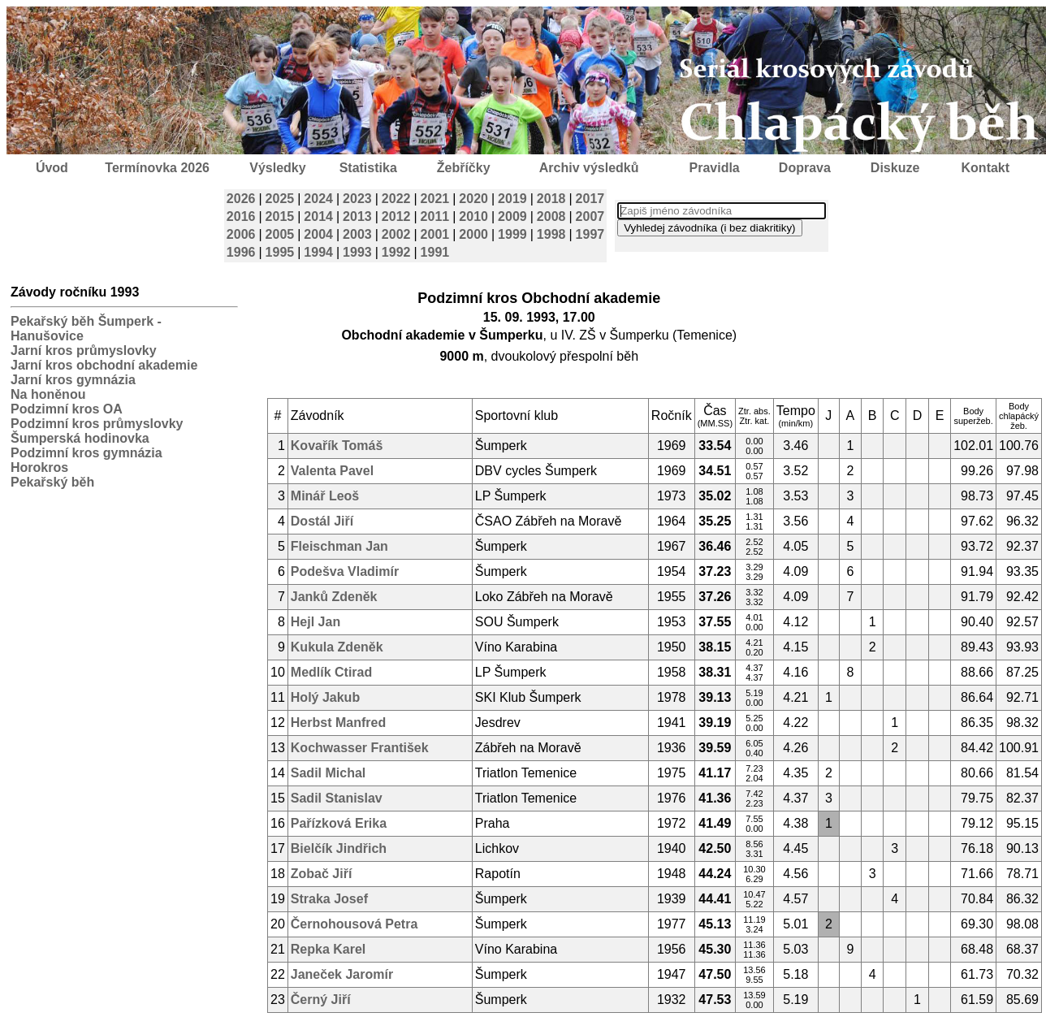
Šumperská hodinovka (80, 438)
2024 (318, 199)
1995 (280, 252)
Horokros (39, 467)
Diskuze (895, 168)
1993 (357, 252)
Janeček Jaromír (342, 974)
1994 (318, 252)
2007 (590, 216)
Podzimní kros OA (67, 409)
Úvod (52, 168)
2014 (318, 216)
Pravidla (714, 168)
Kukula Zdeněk (337, 647)
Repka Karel (328, 949)
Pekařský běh (52, 482)
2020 (473, 199)
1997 (590, 234)
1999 (512, 234)
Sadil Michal (328, 773)
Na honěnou (48, 394)
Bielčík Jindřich (339, 848)
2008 (551, 216)
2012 (396, 216)
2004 (318, 234)
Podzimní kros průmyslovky (97, 424)
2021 (435, 199)
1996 (241, 252)
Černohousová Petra (354, 924)
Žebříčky (464, 168)
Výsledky (277, 168)
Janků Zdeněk (334, 597)
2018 (551, 199)
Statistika (368, 168)
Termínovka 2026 (157, 168)
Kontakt (986, 168)
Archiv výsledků (589, 168)
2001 (435, 234)
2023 (357, 199)
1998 (551, 234)
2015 (280, 216)
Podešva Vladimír (345, 571)
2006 (241, 234)
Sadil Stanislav (337, 798)
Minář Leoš (325, 496)
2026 (241, 199)
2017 (590, 199)
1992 (396, 252)
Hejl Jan (315, 622)
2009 (512, 216)
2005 (280, 234)
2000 (473, 234)
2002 (396, 234)
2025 (280, 199)
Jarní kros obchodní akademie (104, 365)
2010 (473, 216)
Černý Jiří (321, 999)
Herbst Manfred (338, 722)
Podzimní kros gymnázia (86, 453)
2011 (435, 216)
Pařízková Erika (339, 823)
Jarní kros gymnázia (73, 380)
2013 (357, 216)
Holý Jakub (325, 697)
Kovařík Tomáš (337, 445)
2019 (512, 199)
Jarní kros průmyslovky (84, 350)
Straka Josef (329, 899)
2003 (357, 234)
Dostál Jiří (322, 521)
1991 (435, 252)
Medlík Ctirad (331, 672)
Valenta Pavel (332, 471)
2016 (241, 216)
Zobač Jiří (321, 874)
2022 (396, 199)
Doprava (805, 168)
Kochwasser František (360, 748)
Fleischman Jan (339, 546)
